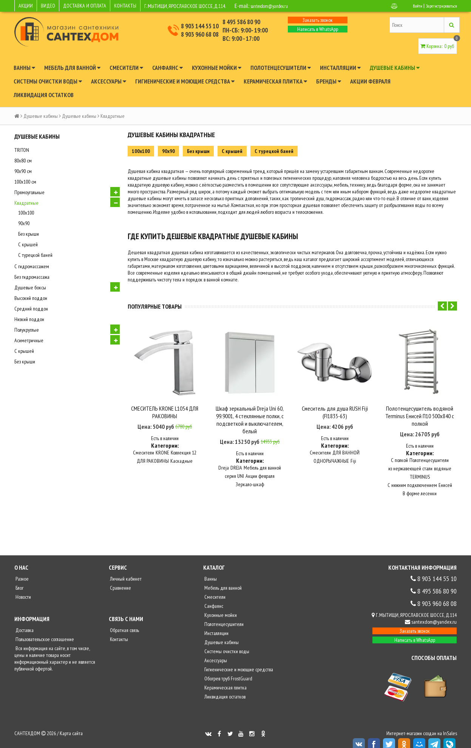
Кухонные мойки (216, 67)
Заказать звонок (318, 20)
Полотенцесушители (280, 67)
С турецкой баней (35, 255)
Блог (18, 578)
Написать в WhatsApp (317, 29)
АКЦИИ (26, 5)
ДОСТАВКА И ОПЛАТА (84, 5)
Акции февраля (370, 81)
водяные (442, 459)
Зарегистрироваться (438, 5)
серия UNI (234, 467)
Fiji (353, 451)
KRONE (162, 443)
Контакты (118, 630)
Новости (22, 587)
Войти (409, 5)
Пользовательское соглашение (44, 630)
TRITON (21, 150)
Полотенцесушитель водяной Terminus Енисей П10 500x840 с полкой (419, 406)
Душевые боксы (30, 287)
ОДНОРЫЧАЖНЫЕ (331, 451)
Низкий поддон (29, 319)
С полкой (399, 451)
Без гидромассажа (31, 277)
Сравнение (120, 578)
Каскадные (181, 451)
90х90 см (23, 171)
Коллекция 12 (183, 443)
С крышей (28, 244)
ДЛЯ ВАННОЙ (346, 443)
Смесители (126, 67)
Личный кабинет (125, 569)
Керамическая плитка (275, 81)
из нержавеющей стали (410, 459)
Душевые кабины (395, 67)
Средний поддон (31, 308)
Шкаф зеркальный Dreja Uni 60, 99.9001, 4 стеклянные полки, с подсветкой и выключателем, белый (250, 410)
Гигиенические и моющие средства (185, 81)
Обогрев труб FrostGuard (227, 669)
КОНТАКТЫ (125, 5)
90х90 (23, 223)
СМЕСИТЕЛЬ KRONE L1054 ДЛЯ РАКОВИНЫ (164, 402)
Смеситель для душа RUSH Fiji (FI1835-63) (335, 402)
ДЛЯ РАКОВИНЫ (153, 451)
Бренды (328, 81)
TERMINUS (420, 467)
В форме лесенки (420, 484)
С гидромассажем (31, 266)
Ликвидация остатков (44, 95)
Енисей (445, 476)
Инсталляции (340, 67)
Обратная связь (124, 621)
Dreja (223, 458)
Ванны (24, 67)
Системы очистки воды (48, 81)
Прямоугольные (29, 192)
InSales (450, 724)
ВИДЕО (48, 5)
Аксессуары (108, 81)
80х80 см (23, 160)
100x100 (26, 212)
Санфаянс (167, 67)
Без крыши (28, 233)
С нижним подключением (412, 476)
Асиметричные (28, 340)
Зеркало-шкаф (250, 475)
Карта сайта (71, 724)
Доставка (24, 621)
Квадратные (26, 202)
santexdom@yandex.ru (276, 5)
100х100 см (25, 181)
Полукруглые (26, 329)
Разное (21, 569)
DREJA (236, 458)
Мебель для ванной (72, 67)
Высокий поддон (30, 298)
